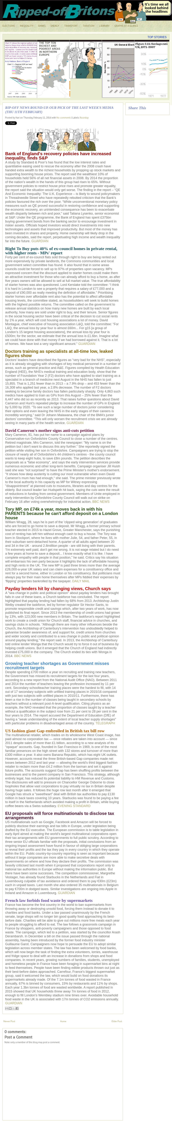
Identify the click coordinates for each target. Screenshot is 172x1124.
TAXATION (88, 25)
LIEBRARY (104, 25)
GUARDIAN (39, 241)
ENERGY (55, 25)
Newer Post (9, 1021)
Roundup (84, 117)
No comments (63, 117)
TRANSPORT (71, 25)
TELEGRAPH (105, 723)
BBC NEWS (100, 501)
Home (63, 1021)
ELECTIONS (9, 25)
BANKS (42, 25)
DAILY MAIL (81, 581)
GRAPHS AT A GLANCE (126, 25)
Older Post (116, 1021)
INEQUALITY (26, 25)
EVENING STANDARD (74, 806)
